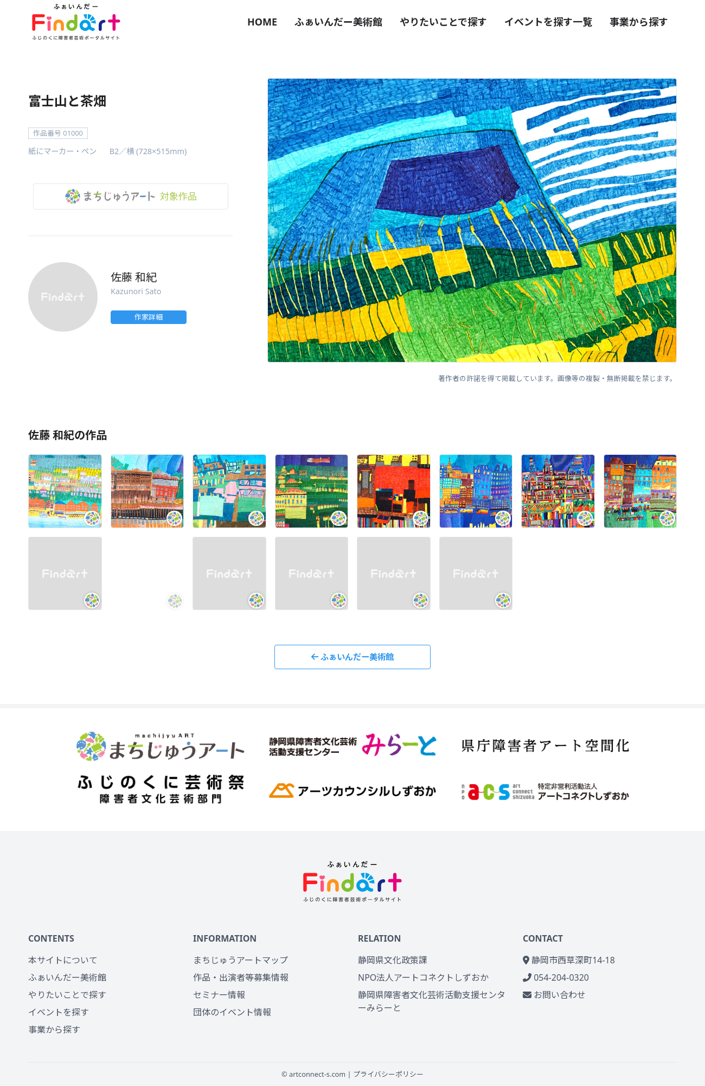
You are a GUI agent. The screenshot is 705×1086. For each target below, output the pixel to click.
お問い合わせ (554, 995)
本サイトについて (63, 960)
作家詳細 (148, 317)
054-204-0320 (556, 977)
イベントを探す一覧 (548, 21)
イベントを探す (58, 1012)
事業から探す (639, 21)
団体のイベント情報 (232, 1012)
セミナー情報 (219, 995)
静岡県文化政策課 (392, 960)
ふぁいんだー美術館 (338, 21)
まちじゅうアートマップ (240, 960)
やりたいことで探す (443, 21)
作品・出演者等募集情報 (241, 977)
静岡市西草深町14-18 (569, 960)
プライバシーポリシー (388, 1074)
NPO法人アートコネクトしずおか (423, 977)
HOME (262, 21)
